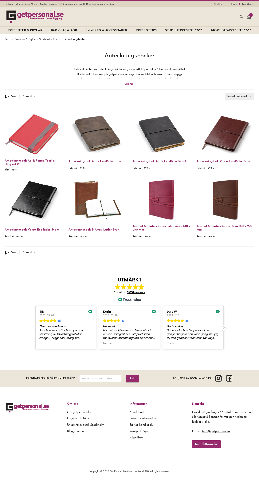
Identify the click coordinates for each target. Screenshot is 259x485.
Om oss (72, 407)
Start (8, 39)
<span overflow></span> (129, 317)
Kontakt (198, 407)
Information (138, 407)
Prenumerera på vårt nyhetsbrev (50, 382)
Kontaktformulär (206, 447)
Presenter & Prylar (24, 39)
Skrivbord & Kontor (50, 39)
